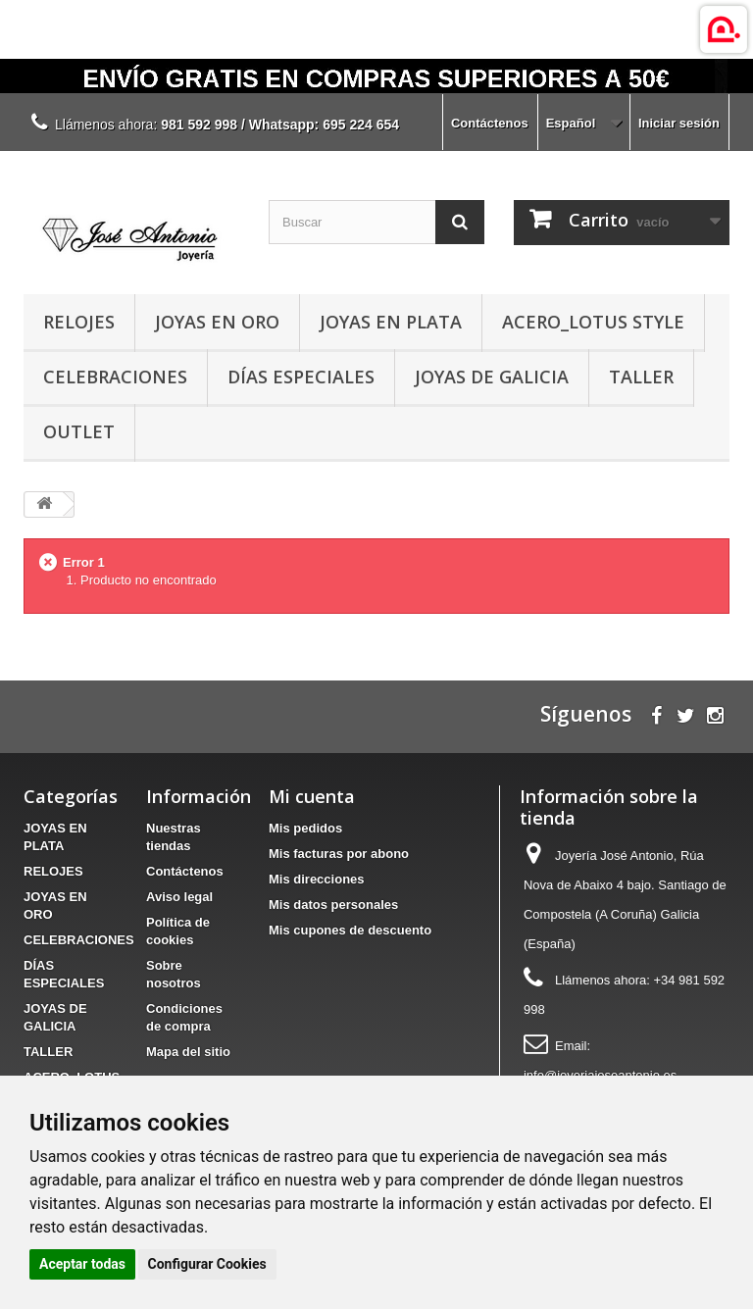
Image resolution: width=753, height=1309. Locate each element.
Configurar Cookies (207, 1264)
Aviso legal (179, 896)
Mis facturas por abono (339, 853)
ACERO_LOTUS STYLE (593, 321)
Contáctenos (489, 123)
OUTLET (79, 431)
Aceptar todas (82, 1264)
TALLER (641, 376)
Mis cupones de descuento (350, 930)
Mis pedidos (305, 828)
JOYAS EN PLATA (391, 321)
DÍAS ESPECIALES (301, 376)
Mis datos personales (333, 904)
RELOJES (79, 321)
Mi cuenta (312, 796)
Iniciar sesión (679, 123)
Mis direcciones (317, 879)
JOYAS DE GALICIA (492, 376)
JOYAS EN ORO (217, 321)
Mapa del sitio (188, 1051)
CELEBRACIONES (115, 376)
